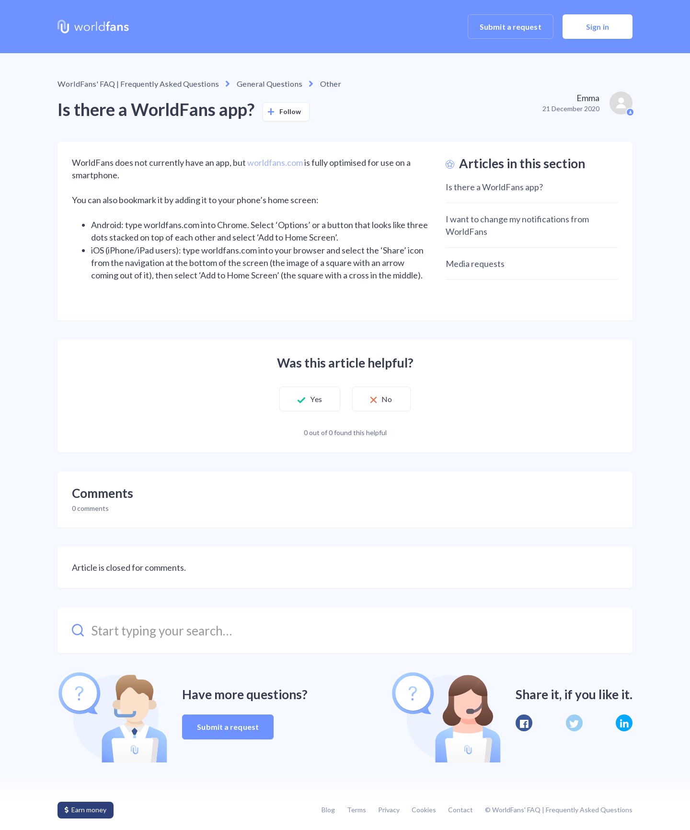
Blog (328, 810)
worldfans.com (275, 162)
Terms (356, 810)
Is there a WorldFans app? (494, 187)
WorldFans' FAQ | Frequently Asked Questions (134, 83)
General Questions (259, 83)
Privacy (389, 810)
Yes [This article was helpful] (314, 398)
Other (317, 83)
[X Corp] (574, 723)
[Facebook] (524, 723)
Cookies (424, 810)
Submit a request (510, 26)
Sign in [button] (597, 26)
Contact (460, 810)
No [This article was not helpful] (389, 398)
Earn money (85, 810)
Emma (587, 97)
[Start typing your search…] (345, 630)
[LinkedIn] (624, 723)
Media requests (475, 263)
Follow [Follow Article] (290, 111)
